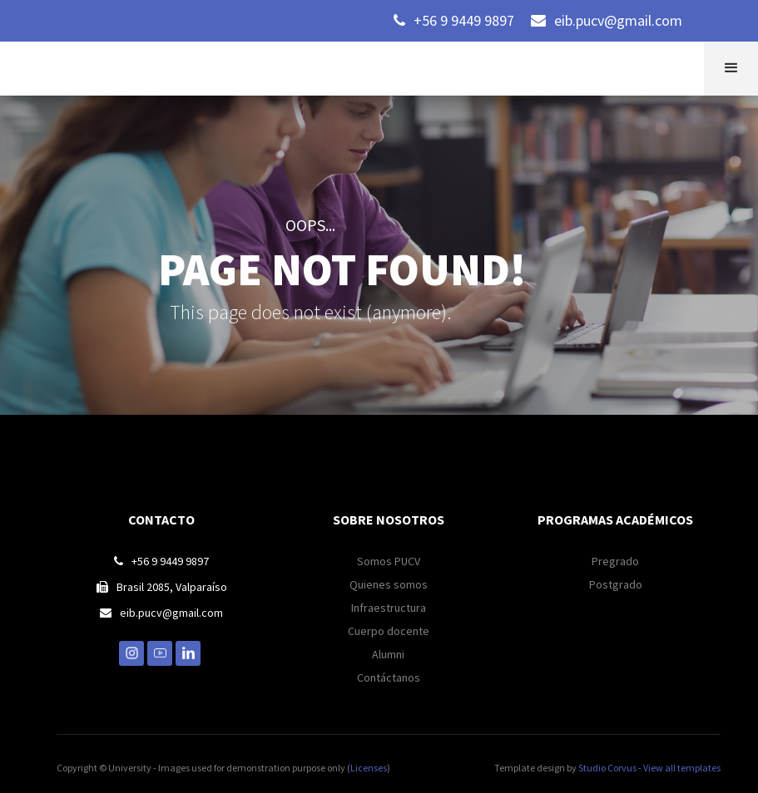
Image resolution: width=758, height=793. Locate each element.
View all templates (682, 767)
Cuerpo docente (388, 630)
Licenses (368, 767)
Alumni (388, 654)
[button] (731, 69)
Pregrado (615, 561)
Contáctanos (388, 677)
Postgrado (615, 584)
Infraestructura (388, 607)
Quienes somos (388, 584)
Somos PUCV (388, 561)
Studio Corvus (607, 767)
